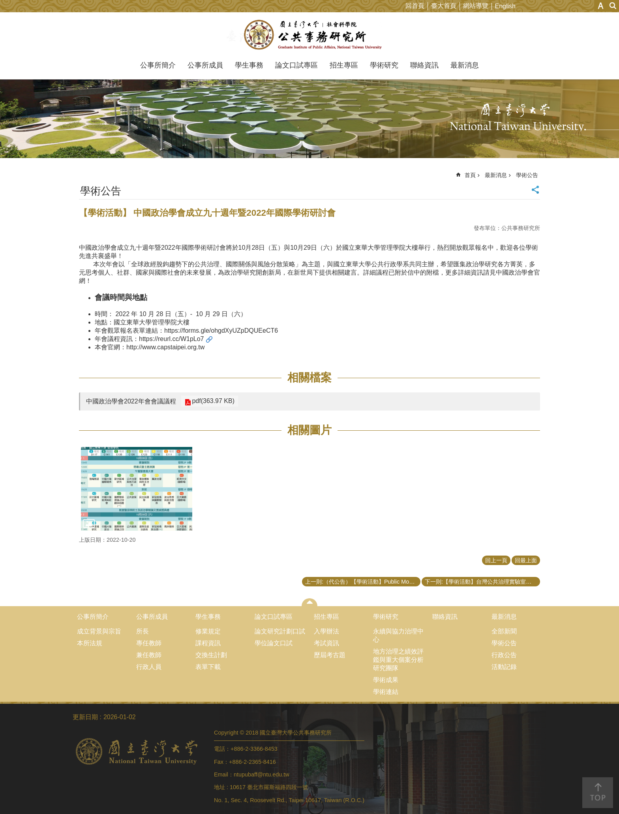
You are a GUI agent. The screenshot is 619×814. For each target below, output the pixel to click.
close (310, 602)
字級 (600, 5)
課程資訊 (208, 643)
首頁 (470, 175)
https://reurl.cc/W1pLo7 (171, 338)
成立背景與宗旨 (99, 631)
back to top (597, 792)
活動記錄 (504, 666)
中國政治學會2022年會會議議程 (131, 401)
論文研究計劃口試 (280, 631)
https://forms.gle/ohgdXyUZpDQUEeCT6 (221, 330)
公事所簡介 (158, 65)
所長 (142, 631)
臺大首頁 (443, 5)
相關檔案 (309, 377)
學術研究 (384, 65)
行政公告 (504, 655)
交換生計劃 (211, 655)
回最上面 (526, 560)
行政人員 (148, 666)
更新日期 (85, 717)
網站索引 (613, 5)
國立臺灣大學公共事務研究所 (310, 34)
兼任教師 (148, 655)
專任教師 (148, 643)
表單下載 (208, 666)
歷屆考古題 (329, 655)
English (505, 6)
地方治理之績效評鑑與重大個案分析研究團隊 (398, 659)
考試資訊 (326, 643)
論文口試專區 (296, 65)
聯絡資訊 (424, 65)
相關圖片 (309, 430)
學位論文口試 (274, 643)
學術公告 (527, 175)
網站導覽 (475, 5)
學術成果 (385, 679)
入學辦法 (326, 631)
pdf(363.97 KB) (212, 401)
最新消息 (464, 65)
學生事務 (249, 65)
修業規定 (208, 631)
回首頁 (414, 5)
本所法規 (89, 643)
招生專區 (344, 65)
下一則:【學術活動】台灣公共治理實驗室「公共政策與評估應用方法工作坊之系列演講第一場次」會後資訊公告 (482, 581)
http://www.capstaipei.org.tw (165, 347)
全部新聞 (504, 631)
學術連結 (385, 691)
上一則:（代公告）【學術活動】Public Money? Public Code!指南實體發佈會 (362, 581)
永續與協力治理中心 (398, 635)
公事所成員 (205, 65)
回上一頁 (496, 560)
